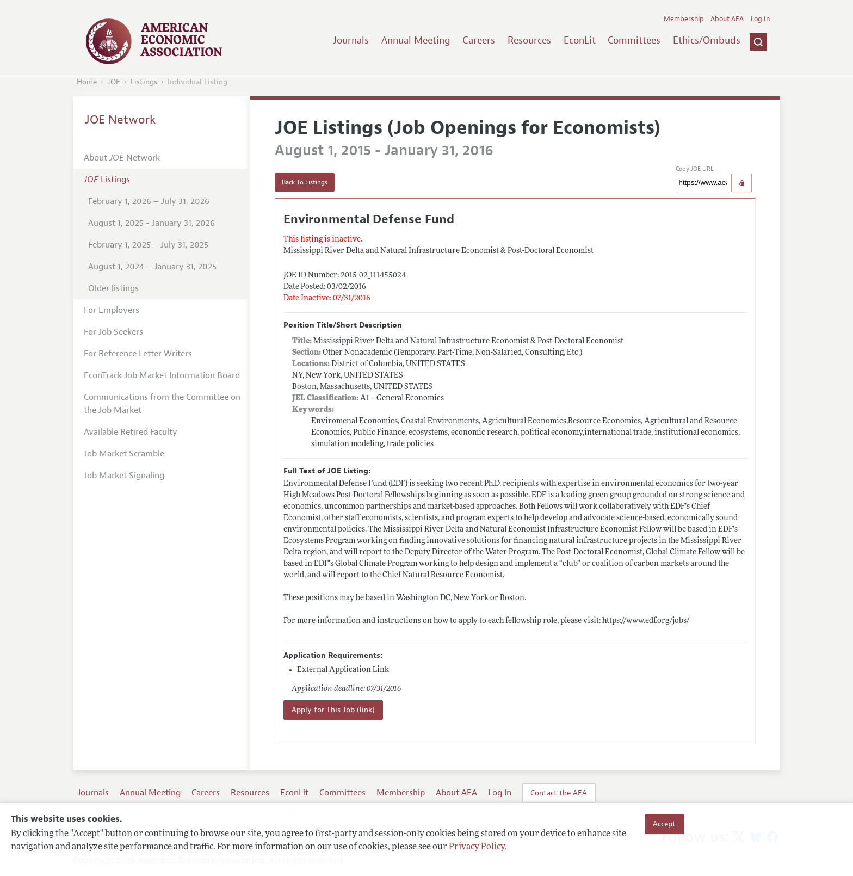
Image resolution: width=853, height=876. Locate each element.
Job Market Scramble (124, 453)
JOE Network (120, 120)
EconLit (580, 40)
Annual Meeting (415, 40)
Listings (144, 82)
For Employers (111, 310)
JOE (113, 82)
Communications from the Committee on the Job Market (162, 404)
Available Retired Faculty (130, 432)
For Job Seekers (113, 331)
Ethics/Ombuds (706, 40)
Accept (664, 824)
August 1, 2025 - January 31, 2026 (151, 223)
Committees (634, 40)
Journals (351, 40)
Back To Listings (304, 182)
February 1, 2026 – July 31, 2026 (148, 201)
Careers (478, 40)
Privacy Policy (476, 847)
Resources (529, 40)
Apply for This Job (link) (333, 709)
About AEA (727, 19)
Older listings (113, 288)
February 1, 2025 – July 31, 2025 (148, 244)
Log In (760, 19)
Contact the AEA (558, 793)
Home (87, 82)
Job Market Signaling (124, 475)
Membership (684, 19)
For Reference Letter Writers (138, 353)
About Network (122, 157)
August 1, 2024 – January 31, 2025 (152, 266)
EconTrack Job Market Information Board (162, 375)
